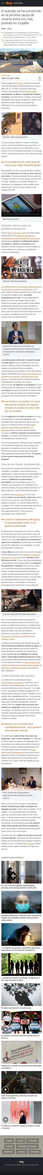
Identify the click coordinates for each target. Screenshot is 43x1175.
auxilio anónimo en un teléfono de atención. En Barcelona (18, 427)
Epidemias (8, 1152)
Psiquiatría (32, 1141)
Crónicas (19, 83)
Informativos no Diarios (27, 1146)
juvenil (34, 91)
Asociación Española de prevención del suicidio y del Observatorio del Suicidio (21, 376)
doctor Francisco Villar (16, 233)
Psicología (34, 1152)
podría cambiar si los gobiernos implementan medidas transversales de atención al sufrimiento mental (21, 665)
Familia (20, 1141)
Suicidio (9, 1146)
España (9, 1141)
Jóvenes (21, 1152)
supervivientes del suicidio (11, 683)
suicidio (28, 91)
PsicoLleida (18, 494)
